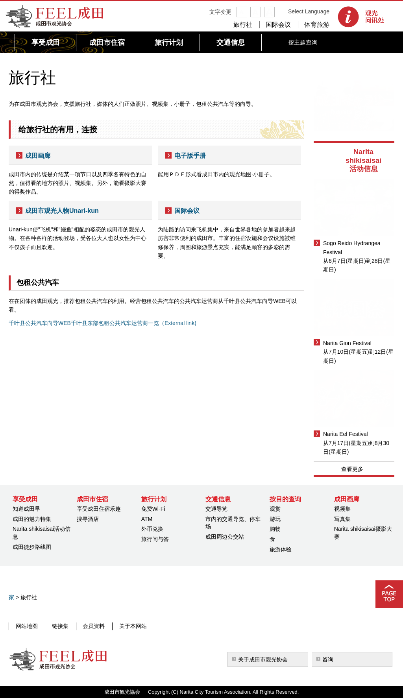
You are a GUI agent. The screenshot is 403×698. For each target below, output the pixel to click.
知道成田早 (26, 509)
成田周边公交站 (224, 537)
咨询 (327, 659)
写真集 (342, 519)
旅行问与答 (155, 539)
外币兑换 (152, 529)
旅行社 (242, 24)
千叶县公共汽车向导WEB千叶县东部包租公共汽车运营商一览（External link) (102, 323)
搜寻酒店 (88, 519)
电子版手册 (190, 155)
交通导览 (216, 509)
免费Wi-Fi (153, 509)
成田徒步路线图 (32, 547)
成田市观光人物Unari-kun (62, 210)
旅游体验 (281, 549)
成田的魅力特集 (32, 519)
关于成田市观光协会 (263, 659)
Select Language (308, 11)
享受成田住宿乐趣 (99, 509)
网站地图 (26, 626)
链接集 (58, 626)
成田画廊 (37, 155)
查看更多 (352, 469)
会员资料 (91, 626)
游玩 (275, 519)
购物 (275, 529)
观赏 (275, 509)
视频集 (342, 509)
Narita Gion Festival (347, 343)
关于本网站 (128, 626)
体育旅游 (316, 24)
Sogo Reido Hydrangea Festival (352, 247)
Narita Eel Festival (345, 434)
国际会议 (278, 24)
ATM (147, 519)
